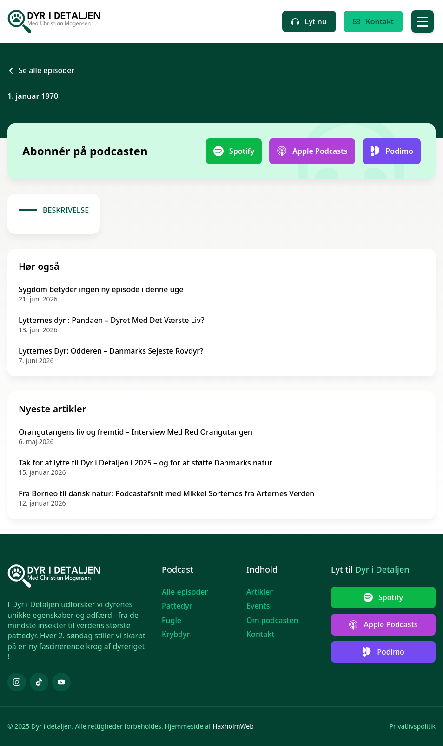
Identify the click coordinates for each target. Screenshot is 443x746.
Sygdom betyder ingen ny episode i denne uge (101, 289)
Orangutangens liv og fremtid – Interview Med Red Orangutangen (135, 432)
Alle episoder (185, 592)
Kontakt (260, 634)
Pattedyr (177, 606)
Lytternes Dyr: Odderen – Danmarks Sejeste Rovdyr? (111, 351)
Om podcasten (272, 620)
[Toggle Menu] (422, 21)
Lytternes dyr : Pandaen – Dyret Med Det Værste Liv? (111, 320)
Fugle (171, 620)
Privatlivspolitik (413, 726)
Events (258, 606)
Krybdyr (176, 634)
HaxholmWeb (233, 726)
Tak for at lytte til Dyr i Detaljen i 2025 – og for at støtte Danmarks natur (145, 463)
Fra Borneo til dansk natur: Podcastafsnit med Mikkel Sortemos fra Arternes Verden (166, 493)
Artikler (259, 592)
